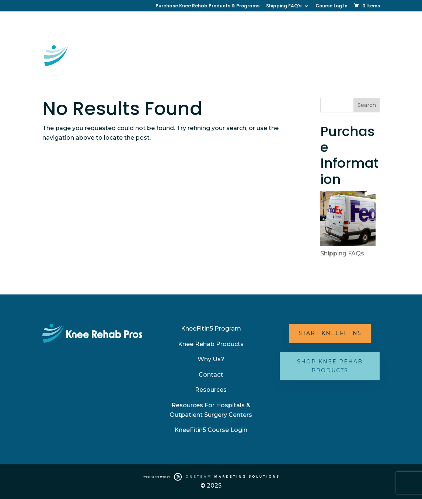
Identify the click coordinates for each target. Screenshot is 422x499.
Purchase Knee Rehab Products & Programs (207, 6)
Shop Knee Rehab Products (330, 366)
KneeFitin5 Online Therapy (199, 29)
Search (367, 105)
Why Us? (330, 29)
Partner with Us (337, 53)
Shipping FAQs (342, 253)
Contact (175, 53)
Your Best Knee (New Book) (271, 53)
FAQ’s (171, 76)
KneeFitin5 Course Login (210, 429)
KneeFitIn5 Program (211, 328)
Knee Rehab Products (211, 344)
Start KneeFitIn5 (330, 333)
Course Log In (331, 6)
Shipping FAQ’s (283, 6)
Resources (211, 53)
